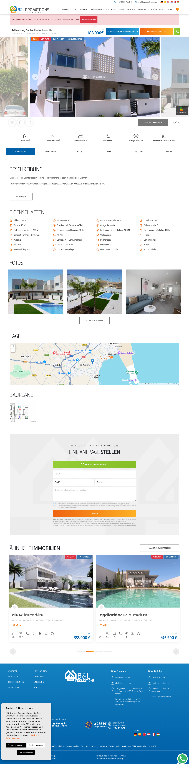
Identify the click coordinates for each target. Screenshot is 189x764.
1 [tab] (81, 651)
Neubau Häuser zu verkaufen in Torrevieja (111, 756)
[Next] (176, 651)
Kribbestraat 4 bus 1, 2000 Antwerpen (162, 689)
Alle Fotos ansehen (153, 122)
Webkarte (103, 746)
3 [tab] (99, 651)
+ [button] (13, 346)
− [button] (13, 350)
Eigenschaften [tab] (50, 152)
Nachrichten (157, 9)
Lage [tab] (109, 152)
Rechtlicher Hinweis (64, 746)
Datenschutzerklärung (64, 506)
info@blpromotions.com (146, 2)
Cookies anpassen (36, 745)
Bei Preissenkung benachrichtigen (122, 32)
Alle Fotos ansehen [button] (94, 321)
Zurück (175, 122)
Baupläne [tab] (139, 152)
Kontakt (169, 9)
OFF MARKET (150, 746)
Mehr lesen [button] (21, 197)
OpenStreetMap (158, 384)
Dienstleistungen (127, 9)
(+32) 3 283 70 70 (159, 677)
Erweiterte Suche (88, 20)
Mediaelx (140, 746)
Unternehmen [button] (80, 9)
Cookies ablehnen (26, 752)
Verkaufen (111, 9)
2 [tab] (90, 651)
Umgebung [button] (142, 9)
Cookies (77, 746)
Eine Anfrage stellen (156, 32)
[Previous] (13, 651)
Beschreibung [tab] (20, 152)
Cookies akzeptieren (16, 745)
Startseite (67, 9)
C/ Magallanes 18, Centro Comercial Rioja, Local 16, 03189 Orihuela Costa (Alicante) (129, 691)
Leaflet (141, 384)
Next (155, 77)
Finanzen (168, 152)
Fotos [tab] (79, 152)
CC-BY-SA (175, 384)
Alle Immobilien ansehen (160, 548)
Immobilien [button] (96, 9)
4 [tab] (108, 651)
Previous (34, 77)
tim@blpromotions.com (161, 683)
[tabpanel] (51, 598)
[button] (29, 122)
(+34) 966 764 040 (123, 2)
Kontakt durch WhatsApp (94, 465)
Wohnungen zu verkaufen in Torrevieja (110, 759)
